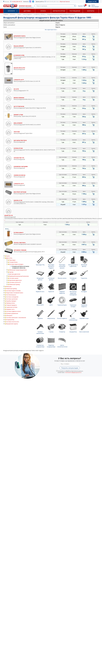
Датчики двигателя (14, 274)
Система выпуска (11, 295)
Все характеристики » (51, 29)
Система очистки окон (12, 321)
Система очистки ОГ (15, 282)
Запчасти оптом (59, 11)
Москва (7, 1)
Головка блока (13, 262)
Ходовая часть (10, 309)
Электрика (9, 315)
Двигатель (9, 258)
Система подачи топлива (13, 290)
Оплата (43, 11)
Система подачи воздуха (16, 264)
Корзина (80, 6)
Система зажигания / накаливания (16, 317)
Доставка (27, 11)
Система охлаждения (12, 297)
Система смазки (13, 278)
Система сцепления (11, 299)
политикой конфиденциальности (73, 372)
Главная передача (11, 305)
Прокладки (12, 260)
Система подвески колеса (13, 311)
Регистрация (95, 6)
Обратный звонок (65, 1)
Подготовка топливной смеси (14, 292)
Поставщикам (75, 11)
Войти (93, 5)
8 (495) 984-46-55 (17, 1)
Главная (5, 14)
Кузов (8, 256)
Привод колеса (10, 303)
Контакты (90, 11)
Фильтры (8, 286)
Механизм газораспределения (18, 270)
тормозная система (11, 307)
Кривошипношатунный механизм (19, 276)
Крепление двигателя (15, 280)
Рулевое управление (12, 313)
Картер (11, 272)
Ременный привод (14, 284)
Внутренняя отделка (12, 324)
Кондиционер (10, 319)
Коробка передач (11, 301)
